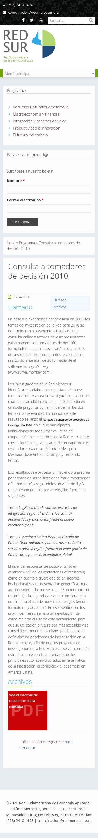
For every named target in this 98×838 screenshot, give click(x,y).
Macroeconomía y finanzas (36, 114)
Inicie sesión (31, 741)
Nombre (16, 180)
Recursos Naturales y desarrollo (41, 107)
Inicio (11, 242)
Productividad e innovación (36, 128)
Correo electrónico (25, 200)
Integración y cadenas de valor (39, 120)
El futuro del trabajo (30, 134)
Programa (27, 242)
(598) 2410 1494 (18, 4)
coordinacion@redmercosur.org (31, 12)
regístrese (55, 741)
